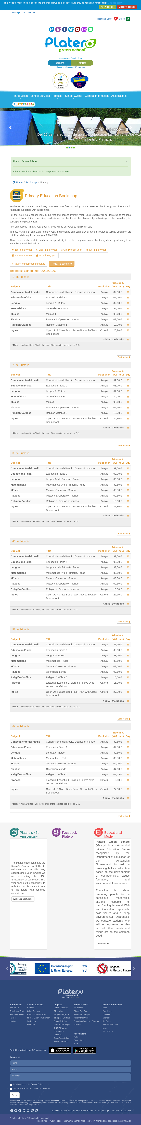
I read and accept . (26, 1084)
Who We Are (14, 1008)
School (122, 19)
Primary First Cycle (81, 1011)
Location (13, 1021)
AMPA (76, 1037)
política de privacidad (31, 1105)
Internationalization (61, 1041)
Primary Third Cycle (81, 1018)
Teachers (59, 63)
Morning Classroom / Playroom (38, 1018)
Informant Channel (71, 1121)
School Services (40, 96)
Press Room (107, 1011)
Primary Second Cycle (82, 1014)
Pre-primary (78, 1008)
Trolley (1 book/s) (61, 263)
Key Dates (106, 1021)
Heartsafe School (105, 19)
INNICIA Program (60, 1028)
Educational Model (17, 1014)
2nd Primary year (46, 249)
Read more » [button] (103, 943)
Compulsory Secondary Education (86, 1021)
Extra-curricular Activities (36, 1014)
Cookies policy (115, 3)
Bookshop (31, 182)
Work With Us (108, 1031)
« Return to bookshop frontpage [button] (28, 263)
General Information (97, 96)
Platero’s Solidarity (61, 1008)
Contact (22, 12)
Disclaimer (42, 1121)
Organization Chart (17, 1011)
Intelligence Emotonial (62, 1018)
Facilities (13, 1018)
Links (105, 1028)
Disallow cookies (127, 7)
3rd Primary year (71, 249)
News (105, 1008)
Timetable (106, 1014)
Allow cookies (108, 7)
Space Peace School (62, 1038)
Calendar (106, 1018)
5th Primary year (22, 255)
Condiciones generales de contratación (113, 1121)
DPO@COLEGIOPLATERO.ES (115, 1103)
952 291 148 (125, 1110)
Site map (32, 12)
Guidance (77, 1025)
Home (15, 12)
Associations (118, 96)
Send (15, 1095)
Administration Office (110, 1025)
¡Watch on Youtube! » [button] (23, 899)
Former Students (80, 1040)
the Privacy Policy (35, 1084)
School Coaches (33, 1011)
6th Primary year (46, 255)
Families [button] (82, 63)
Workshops (31, 1021)
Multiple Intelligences (62, 1014)
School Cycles (73, 96)
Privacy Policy (55, 1121)
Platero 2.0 (58, 1035)
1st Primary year (22, 249)
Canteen (30, 1008)
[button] (10, 129)
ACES (76, 1044)
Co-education (59, 1031)
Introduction (21, 96)
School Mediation (60, 1021)
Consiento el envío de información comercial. (30, 1088)
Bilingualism (58, 1011)
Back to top (124, 357)
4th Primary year (96, 249)
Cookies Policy (88, 1121)
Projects (57, 96)
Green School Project (62, 1025)
